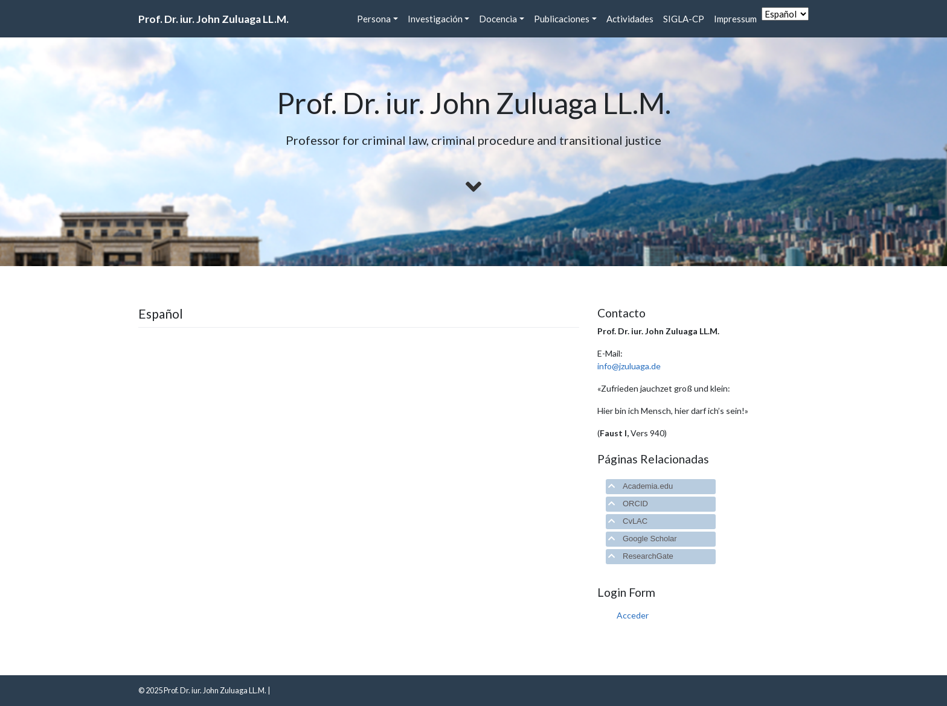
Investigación (435, 18)
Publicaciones (561, 18)
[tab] (661, 486)
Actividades (629, 18)
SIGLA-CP (683, 18)
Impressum (735, 18)
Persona (374, 18)
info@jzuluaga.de (629, 366)
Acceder (633, 615)
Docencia (498, 18)
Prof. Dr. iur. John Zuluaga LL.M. (213, 19)
